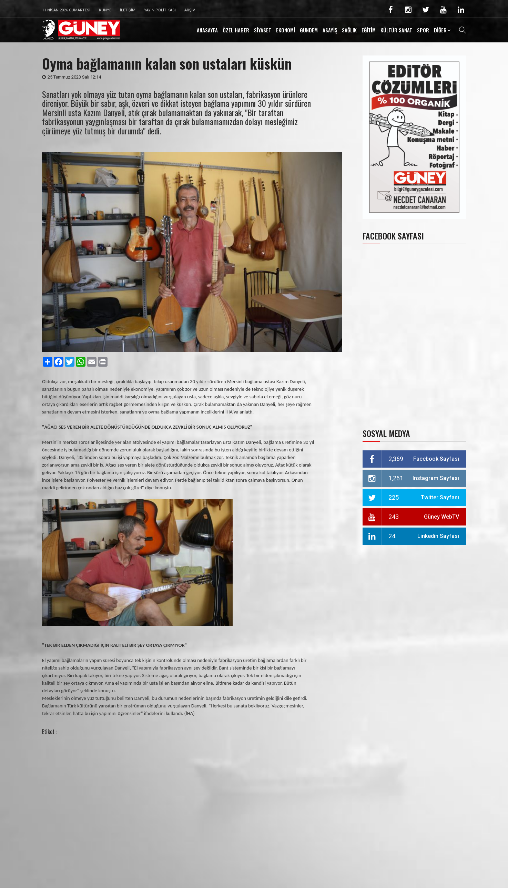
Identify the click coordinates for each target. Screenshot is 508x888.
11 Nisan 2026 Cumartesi (66, 10)
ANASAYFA (207, 30)
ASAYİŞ (330, 30)
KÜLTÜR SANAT (396, 30)
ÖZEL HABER (236, 30)
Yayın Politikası (160, 10)
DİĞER (440, 30)
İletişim (127, 10)
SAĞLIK (349, 30)
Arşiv (189, 10)
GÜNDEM (309, 30)
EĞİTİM (369, 30)
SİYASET (262, 30)
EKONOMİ (285, 30)
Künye (105, 10)
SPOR (423, 30)
